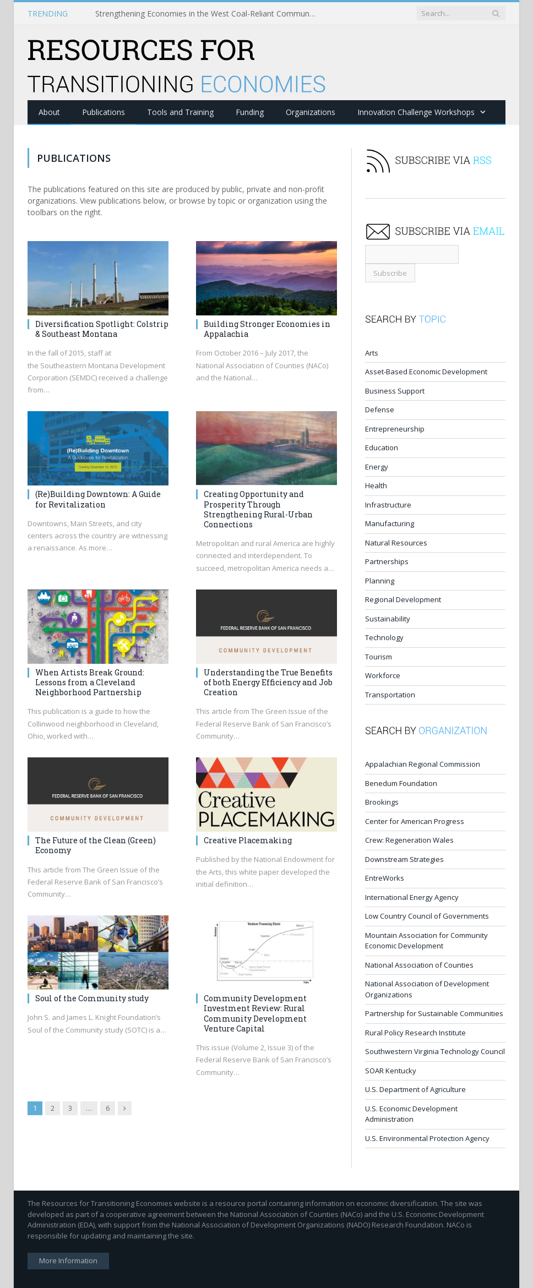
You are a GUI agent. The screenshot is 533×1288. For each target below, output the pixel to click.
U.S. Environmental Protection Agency (427, 1138)
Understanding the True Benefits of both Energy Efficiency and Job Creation (268, 682)
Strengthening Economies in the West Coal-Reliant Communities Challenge (208, 14)
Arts (371, 352)
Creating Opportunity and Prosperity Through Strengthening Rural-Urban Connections (258, 508)
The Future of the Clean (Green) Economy (95, 844)
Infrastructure (388, 504)
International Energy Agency (412, 897)
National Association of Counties (419, 964)
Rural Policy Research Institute (415, 1032)
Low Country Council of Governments (427, 915)
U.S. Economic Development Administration (411, 1113)
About (49, 111)
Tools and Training (180, 111)
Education (381, 447)
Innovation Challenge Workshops (416, 111)
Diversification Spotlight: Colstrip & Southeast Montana (101, 328)
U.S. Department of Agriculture (415, 1089)
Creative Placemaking (248, 839)
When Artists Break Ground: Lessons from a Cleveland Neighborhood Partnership (89, 682)
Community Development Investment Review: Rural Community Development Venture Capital (255, 1012)
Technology (384, 637)
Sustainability (387, 618)
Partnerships (387, 561)
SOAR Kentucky (390, 1070)
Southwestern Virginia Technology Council (435, 1051)
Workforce (382, 675)
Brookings (382, 801)
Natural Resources (396, 542)
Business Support (395, 390)
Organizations (310, 111)
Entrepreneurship (395, 428)
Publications (103, 111)
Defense (379, 409)
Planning (379, 580)
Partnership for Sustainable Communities (434, 1013)
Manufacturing (389, 523)
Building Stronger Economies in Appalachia (267, 328)
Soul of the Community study (92, 997)
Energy (376, 466)
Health (376, 485)
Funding (250, 111)
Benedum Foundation (401, 783)
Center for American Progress (414, 821)
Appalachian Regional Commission (422, 763)
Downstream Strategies (404, 859)
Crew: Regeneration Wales (409, 839)
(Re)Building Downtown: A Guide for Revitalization (98, 498)
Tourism (378, 656)
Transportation (390, 694)
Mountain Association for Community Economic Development (426, 940)
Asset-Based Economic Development (426, 371)
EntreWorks (384, 877)
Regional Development (403, 599)
